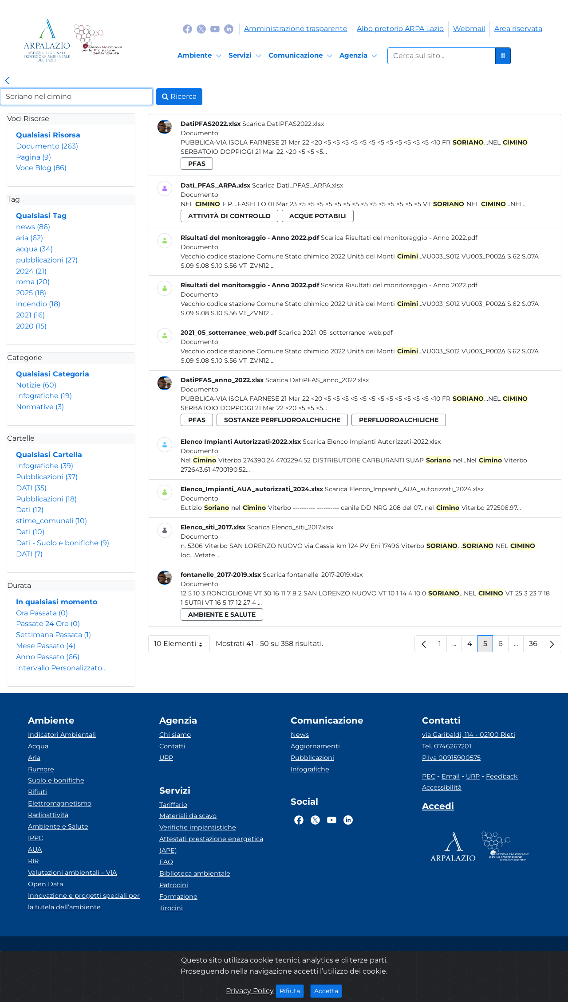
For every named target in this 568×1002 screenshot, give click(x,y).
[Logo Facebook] (187, 28)
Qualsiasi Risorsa (48, 135)
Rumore (41, 769)
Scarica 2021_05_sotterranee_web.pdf (335, 333)
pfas (196, 164)
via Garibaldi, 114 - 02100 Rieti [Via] (468, 735)
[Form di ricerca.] (441, 55)
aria (29, 238)
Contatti (172, 746)
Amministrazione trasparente (295, 28)
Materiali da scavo (188, 816)
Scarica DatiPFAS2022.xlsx (283, 124)
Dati (29, 509)
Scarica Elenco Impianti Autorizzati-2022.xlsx (372, 442)
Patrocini (173, 885)
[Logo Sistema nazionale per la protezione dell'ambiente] (97, 40)
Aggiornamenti (315, 746)
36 (536, 645)
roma (33, 282)
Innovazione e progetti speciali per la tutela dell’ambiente (84, 901)
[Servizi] (246, 56)
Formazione (178, 896)
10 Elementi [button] (182, 645)
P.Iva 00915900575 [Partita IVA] (451, 758)
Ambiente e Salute (58, 826)
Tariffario (173, 805)
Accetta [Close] (328, 990)
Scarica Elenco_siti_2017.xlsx (290, 527)
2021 (30, 315)
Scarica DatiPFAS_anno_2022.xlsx (317, 380)
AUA (35, 849)
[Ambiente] (201, 56)
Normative (40, 407)
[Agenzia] (359, 56)
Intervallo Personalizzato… (61, 668)
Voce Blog (41, 168)
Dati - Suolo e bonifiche (62, 543)
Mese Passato (45, 646)
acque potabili (317, 216)
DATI (31, 488)
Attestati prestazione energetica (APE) (211, 844)
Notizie (36, 385)
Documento (47, 146)
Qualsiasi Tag (41, 215)
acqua (34, 249)
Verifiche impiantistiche (197, 827)
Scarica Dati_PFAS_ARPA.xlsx (297, 185)
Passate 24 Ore (48, 623)
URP (166, 758)
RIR (33, 861)
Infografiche (44, 395)
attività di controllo (229, 216)
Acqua (38, 746)
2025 (31, 293)
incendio (38, 304)
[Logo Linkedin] (229, 28)
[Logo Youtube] (215, 28)
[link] (7, 81)
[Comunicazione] (301, 56)
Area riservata (518, 28)
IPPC (35, 838)
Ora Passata (42, 613)
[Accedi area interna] (438, 808)
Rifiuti (37, 792)
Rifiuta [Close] (292, 990)
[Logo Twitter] (201, 28)
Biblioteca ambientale (194, 873)
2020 (31, 326)
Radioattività (48, 815)
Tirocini (171, 908)
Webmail (469, 28)
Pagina (33, 157)
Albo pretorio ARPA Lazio (400, 28)
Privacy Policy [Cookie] (250, 990)
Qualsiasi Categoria (52, 374)
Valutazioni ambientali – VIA (72, 873)
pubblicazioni (47, 260)
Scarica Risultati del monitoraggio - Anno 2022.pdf (399, 238)
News (300, 735)
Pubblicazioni (47, 477)
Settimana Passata (53, 634)
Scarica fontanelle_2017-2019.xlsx (313, 575)
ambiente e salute (222, 614)
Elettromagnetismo (59, 803)
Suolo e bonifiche (56, 780)
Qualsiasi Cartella (49, 454)
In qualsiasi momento (56, 602)
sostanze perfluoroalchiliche (282, 420)
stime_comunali (51, 521)
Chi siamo (175, 735)
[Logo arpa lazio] (46, 40)
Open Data (45, 884)
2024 (31, 271)
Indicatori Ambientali (62, 735)
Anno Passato (47, 657)
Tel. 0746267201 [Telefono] (446, 746)
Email (451, 776)
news (33, 227)
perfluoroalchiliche (398, 420)
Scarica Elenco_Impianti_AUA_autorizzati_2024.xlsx (404, 489)
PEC (428, 776)
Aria (34, 758)
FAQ (166, 862)
